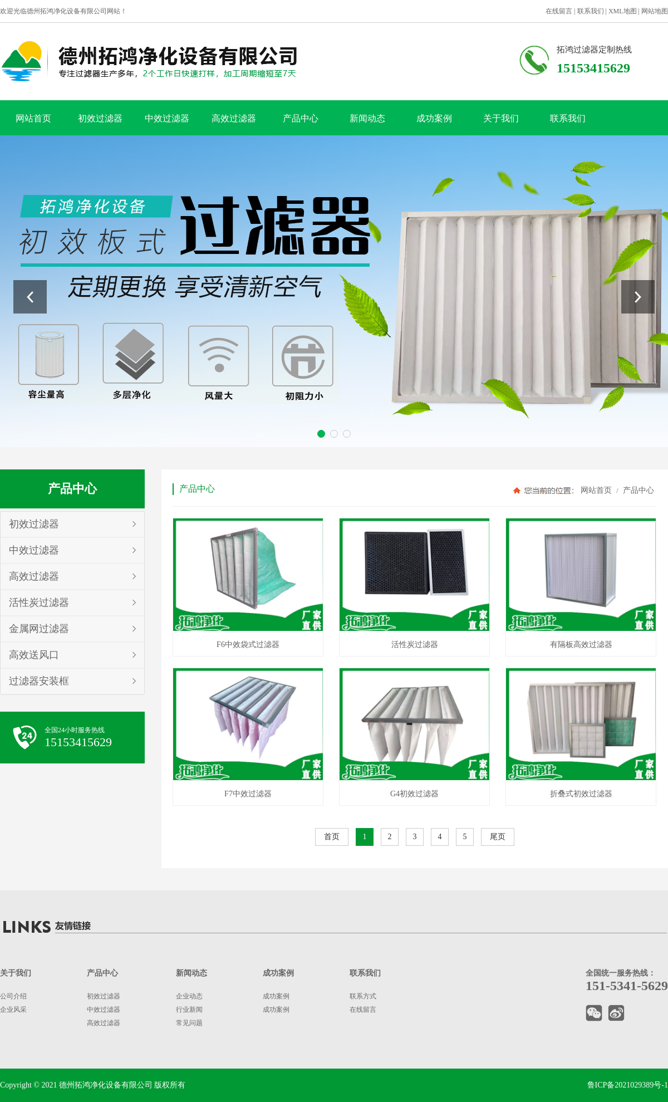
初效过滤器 (100, 118)
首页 (332, 836)
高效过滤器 (234, 118)
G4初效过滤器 (414, 794)
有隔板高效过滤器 (581, 644)
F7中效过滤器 (248, 794)
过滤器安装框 (39, 681)
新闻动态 (367, 118)
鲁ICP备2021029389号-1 (627, 1085)
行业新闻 (189, 1009)
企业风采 (13, 1009)
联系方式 (363, 996)
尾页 (497, 836)
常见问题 (189, 1023)
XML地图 (622, 11)
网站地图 (654, 11)
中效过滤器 (167, 118)
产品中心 (300, 118)
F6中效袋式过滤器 (248, 644)
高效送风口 (34, 654)
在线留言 (559, 11)
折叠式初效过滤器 (581, 794)
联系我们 (590, 11)
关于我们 (501, 118)
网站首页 (33, 118)
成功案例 (434, 118)
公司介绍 (13, 996)
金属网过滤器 (39, 628)
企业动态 (189, 996)
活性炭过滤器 (39, 602)
